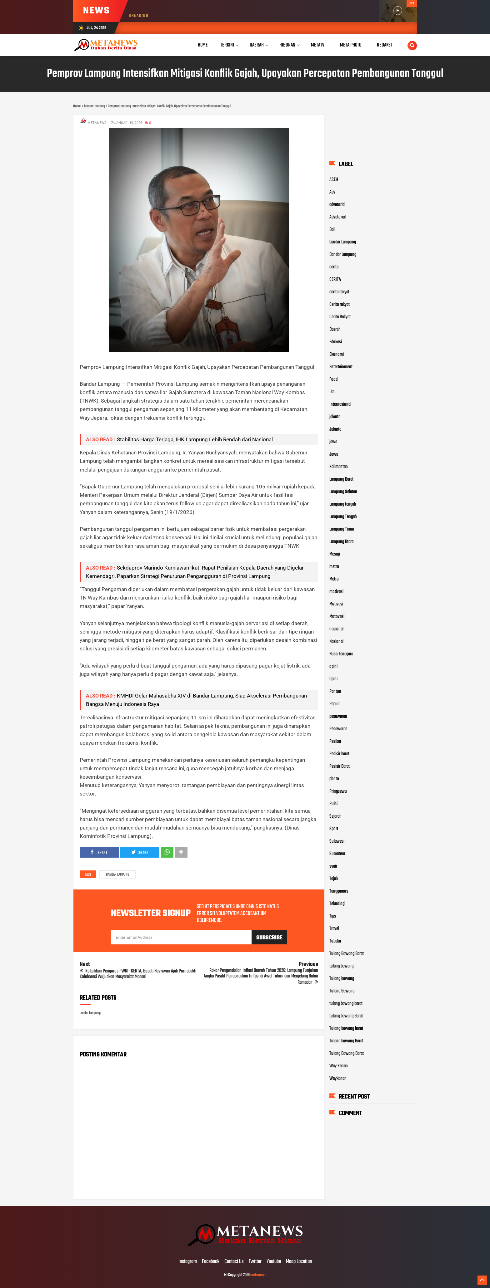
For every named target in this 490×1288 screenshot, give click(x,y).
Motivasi (336, 604)
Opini (333, 679)
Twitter (255, 1261)
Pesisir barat (339, 754)
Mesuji (334, 554)
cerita (333, 267)
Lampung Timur (341, 529)
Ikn (332, 392)
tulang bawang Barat (346, 1016)
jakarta (334, 417)
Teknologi (337, 903)
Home (203, 45)
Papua (334, 704)
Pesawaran (338, 729)
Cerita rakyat (339, 304)
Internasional (340, 404)
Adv (332, 192)
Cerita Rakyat (340, 317)
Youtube (274, 1261)
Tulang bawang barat (346, 1028)
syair (333, 866)
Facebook (210, 1261)
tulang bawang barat (345, 1003)
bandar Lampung (117, 875)
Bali (332, 229)
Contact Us (234, 1261)
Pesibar (335, 741)
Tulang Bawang (341, 991)
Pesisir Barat (339, 766)
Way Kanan (338, 1066)
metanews (258, 1275)
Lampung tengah (342, 504)
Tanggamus (338, 891)
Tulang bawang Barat (346, 1041)
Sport (333, 829)
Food (333, 379)
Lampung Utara (341, 541)
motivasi (336, 591)
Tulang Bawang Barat (346, 953)
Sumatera (337, 854)
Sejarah (335, 816)
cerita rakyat (339, 292)
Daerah (335, 329)
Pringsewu (338, 791)
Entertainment (340, 367)
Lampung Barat (341, 479)
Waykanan (338, 1078)
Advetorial (337, 217)
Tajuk (333, 878)
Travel (334, 928)
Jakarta (335, 429)
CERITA (335, 279)
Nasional (336, 641)
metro (334, 566)
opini (333, 666)
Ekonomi (336, 354)
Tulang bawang (341, 978)
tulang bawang (341, 966)
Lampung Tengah (343, 516)
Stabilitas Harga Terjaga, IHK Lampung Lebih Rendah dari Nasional (195, 439)
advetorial (337, 204)
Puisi (333, 804)
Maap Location (299, 1261)
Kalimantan (338, 467)
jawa (333, 442)
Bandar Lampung (342, 254)
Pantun (335, 691)
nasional (336, 629)
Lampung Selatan (343, 491)
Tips (332, 916)
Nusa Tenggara (341, 654)
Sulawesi (336, 841)
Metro (334, 579)
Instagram (187, 1261)
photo (334, 779)
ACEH (333, 179)
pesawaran (338, 716)
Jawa (333, 454)
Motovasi (336, 616)
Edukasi (335, 342)
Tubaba (335, 941)
